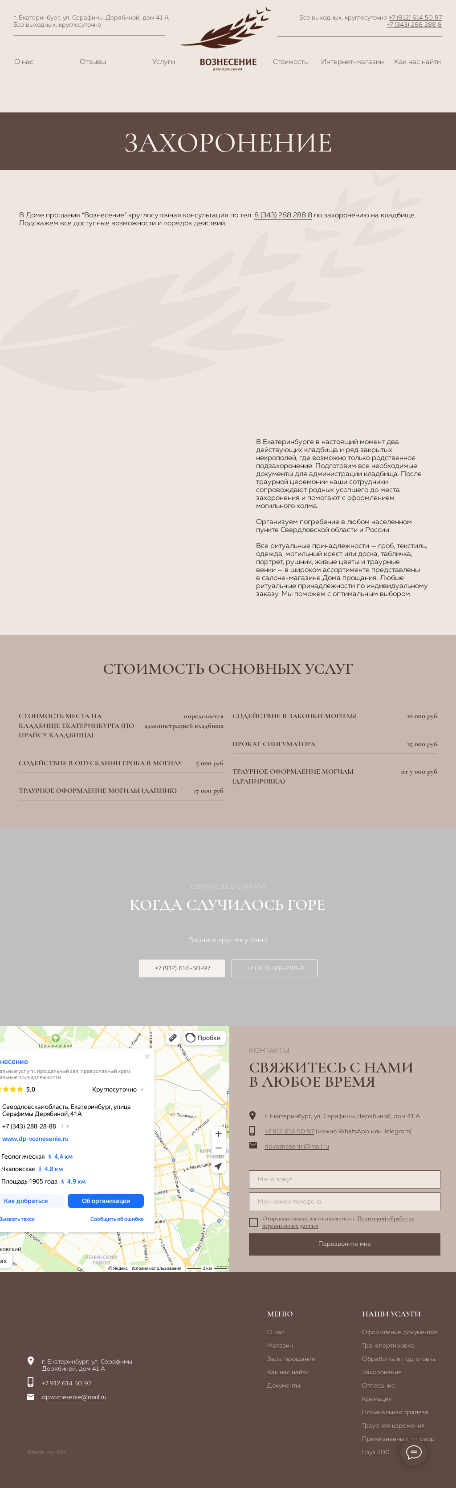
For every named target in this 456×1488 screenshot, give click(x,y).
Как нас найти (417, 62)
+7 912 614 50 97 (289, 1131)
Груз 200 (376, 1452)
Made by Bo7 (47, 1452)
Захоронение (382, 1372)
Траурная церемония (393, 1426)
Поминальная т (384, 1412)
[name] (344, 1179)
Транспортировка (388, 1346)
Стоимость (290, 62)
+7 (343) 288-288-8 (276, 968)
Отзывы (93, 62)
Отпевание (378, 1386)
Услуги (163, 62)
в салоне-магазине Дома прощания (316, 578)
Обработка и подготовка (399, 1359)
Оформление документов (400, 1332)
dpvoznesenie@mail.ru (297, 1147)
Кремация (377, 1399)
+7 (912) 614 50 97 (415, 18)
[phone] (344, 1201)
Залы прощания (291, 1359)
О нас (23, 62)
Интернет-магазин (352, 62)
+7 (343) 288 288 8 (414, 25)
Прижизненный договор (398, 1439)
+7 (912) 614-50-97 (182, 968)
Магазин (280, 1346)
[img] (72, 1315)
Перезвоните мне (344, 1244)
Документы (283, 1386)
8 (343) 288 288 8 (283, 215)
